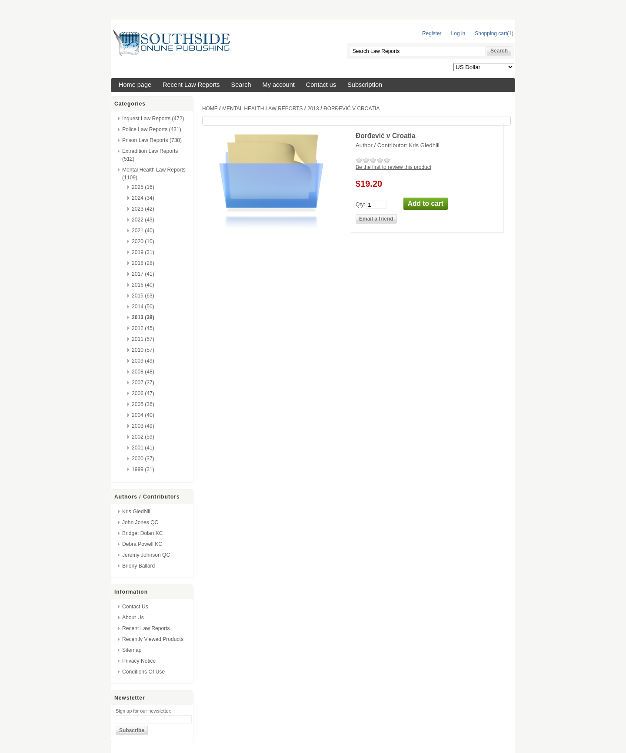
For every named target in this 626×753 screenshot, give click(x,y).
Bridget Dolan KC (142, 533)
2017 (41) (143, 274)
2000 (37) (143, 459)
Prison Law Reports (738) (152, 140)
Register (432, 33)
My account (279, 84)
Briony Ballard (138, 566)
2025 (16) (143, 187)
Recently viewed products (152, 639)
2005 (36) (143, 404)
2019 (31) (143, 252)
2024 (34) (143, 198)
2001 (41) (143, 448)
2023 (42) (143, 209)
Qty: (360, 204)
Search (241, 84)
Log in (458, 33)
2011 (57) (143, 339)
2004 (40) (143, 415)
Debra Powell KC (142, 544)
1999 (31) (143, 469)
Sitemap (131, 650)
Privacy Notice (139, 661)
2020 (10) (143, 241)
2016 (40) (143, 285)
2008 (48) (143, 372)
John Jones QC (140, 522)
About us (133, 617)
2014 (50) (143, 307)
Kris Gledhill (136, 512)
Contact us (321, 84)
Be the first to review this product (393, 167)
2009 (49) (143, 361)
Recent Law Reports (191, 84)
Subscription (364, 84)
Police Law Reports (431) (151, 129)
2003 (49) (143, 426)
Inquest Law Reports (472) (153, 119)
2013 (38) (143, 317)
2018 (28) (143, 263)
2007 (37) (143, 383)
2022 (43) (143, 220)
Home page (135, 84)
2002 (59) (143, 437)
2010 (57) (143, 350)
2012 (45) (143, 328)
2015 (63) (143, 296)
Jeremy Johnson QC (146, 555)
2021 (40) (143, 231)
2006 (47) (143, 393)
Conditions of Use (143, 672)
